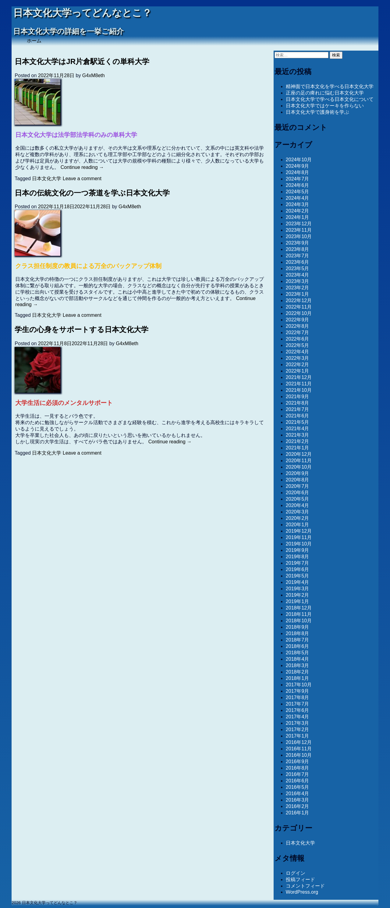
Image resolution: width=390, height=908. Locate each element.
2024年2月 (297, 210)
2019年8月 (297, 556)
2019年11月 (299, 537)
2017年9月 (297, 691)
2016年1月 (297, 812)
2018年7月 (297, 639)
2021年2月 (297, 441)
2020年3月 (297, 511)
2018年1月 (297, 678)
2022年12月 (299, 300)
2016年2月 (297, 806)
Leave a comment (82, 178)
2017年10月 (299, 684)
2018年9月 (297, 627)
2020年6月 (297, 492)
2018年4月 (297, 659)
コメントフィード (305, 885)
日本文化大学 (46, 178)
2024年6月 (297, 185)
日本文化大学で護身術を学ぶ (317, 112)
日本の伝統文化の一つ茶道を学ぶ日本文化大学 (92, 193)
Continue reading (82, 167)
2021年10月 (299, 390)
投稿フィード (300, 879)
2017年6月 (297, 710)
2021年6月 (297, 415)
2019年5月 (297, 575)
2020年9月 (297, 473)
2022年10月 (299, 313)
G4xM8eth (93, 75)
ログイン (295, 873)
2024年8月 (297, 172)
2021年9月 (297, 396)
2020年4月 (297, 505)
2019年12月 (299, 531)
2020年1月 (297, 524)
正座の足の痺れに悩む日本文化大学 (325, 92)
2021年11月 (299, 383)
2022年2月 (297, 364)
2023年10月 (299, 236)
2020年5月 (297, 499)
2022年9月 (297, 319)
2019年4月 (297, 582)
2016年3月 (297, 800)
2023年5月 (297, 268)
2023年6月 (297, 262)
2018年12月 (299, 607)
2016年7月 (297, 774)
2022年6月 (297, 338)
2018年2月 (297, 671)
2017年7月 (297, 703)
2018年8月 (297, 633)
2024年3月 (297, 204)
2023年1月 (297, 294)
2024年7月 (297, 178)
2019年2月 (297, 595)
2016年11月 (299, 748)
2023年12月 (299, 223)
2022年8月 (297, 326)
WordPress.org (302, 892)
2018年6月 (297, 646)
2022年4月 (297, 351)
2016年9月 (297, 761)
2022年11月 (299, 306)
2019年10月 (299, 543)
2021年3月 (297, 435)
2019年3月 (297, 588)
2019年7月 (297, 563)
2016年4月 (297, 793)
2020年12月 (299, 454)
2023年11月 (299, 230)
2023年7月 (297, 255)
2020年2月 (297, 518)
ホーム (34, 40)
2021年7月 (297, 409)
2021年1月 (297, 447)
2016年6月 (297, 780)
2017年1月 (297, 735)
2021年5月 (297, 422)
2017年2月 (297, 729)
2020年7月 (297, 486)
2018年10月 (299, 620)
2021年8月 (297, 403)
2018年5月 (297, 652)
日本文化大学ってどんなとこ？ (82, 13)
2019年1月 (297, 601)
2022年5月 (297, 345)
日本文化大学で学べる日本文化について (330, 99)
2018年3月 (297, 665)
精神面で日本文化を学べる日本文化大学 (330, 86)
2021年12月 (299, 377)
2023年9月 (297, 242)
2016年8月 (297, 767)
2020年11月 (299, 460)
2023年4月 (297, 274)
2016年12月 (299, 742)
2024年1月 (297, 217)
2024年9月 (297, 166)
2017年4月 (297, 716)
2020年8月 (297, 479)
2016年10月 (299, 755)
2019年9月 (297, 550)
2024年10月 (299, 159)
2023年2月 (297, 287)
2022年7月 (297, 332)
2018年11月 (299, 614)
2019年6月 (297, 569)
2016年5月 (297, 787)
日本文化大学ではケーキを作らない (325, 105)
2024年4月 (297, 198)
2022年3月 (297, 358)
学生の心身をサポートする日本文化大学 (81, 329)
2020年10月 (299, 467)
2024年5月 (297, 191)
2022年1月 (297, 371)
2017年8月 (297, 697)
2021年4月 (297, 428)
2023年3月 (297, 281)
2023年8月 (297, 249)
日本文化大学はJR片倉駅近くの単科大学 (82, 61)
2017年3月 (297, 723)
